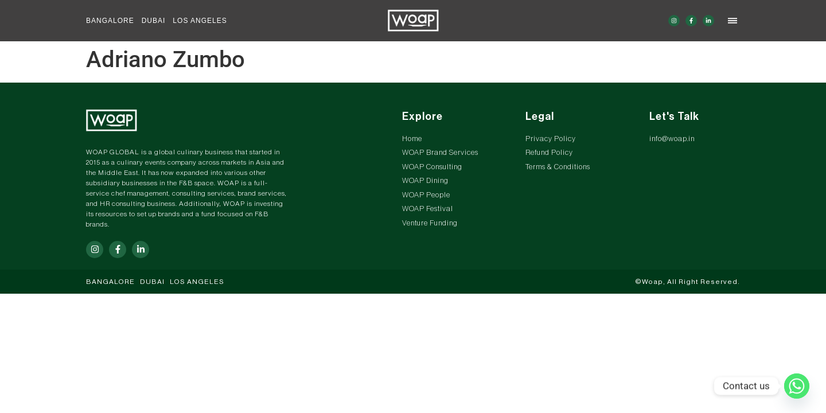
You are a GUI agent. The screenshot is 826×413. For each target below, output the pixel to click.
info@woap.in (672, 138)
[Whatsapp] (796, 386)
